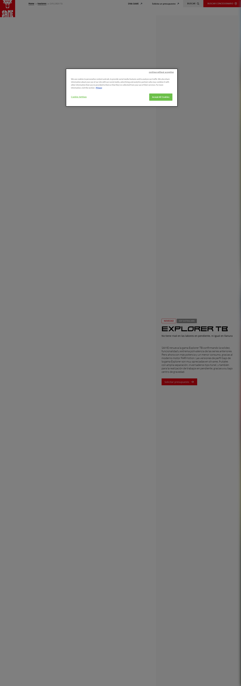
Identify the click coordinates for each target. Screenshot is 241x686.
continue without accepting (161, 73)
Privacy (99, 88)
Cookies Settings (79, 97)
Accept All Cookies (160, 97)
